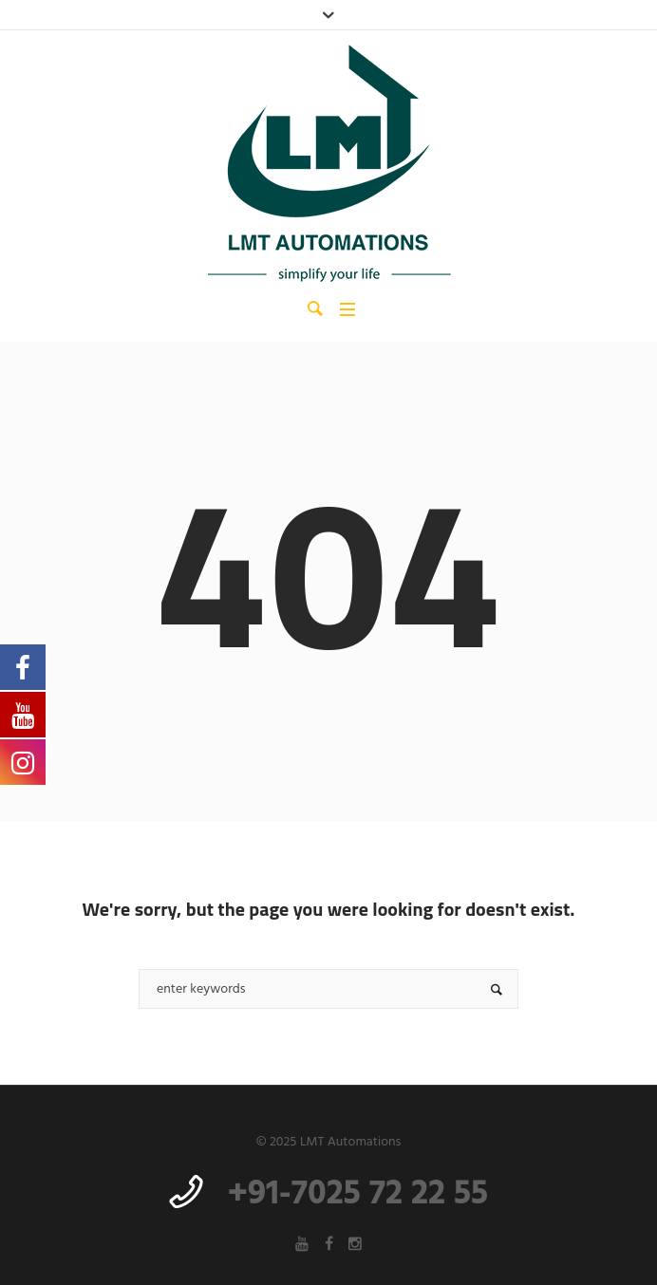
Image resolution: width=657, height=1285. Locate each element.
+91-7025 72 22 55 (358, 1194)
